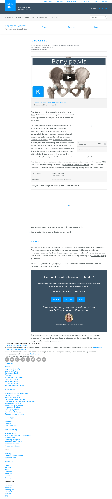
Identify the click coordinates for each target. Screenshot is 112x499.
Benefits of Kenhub (13, 442)
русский (8, 494)
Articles (103, 9)
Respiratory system (14, 406)
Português (9, 490)
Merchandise (10, 458)
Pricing (8, 453)
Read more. (82, 310)
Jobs (7, 469)
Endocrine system (13, 403)
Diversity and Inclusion (15, 350)
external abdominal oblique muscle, (47, 134)
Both (96, 27)
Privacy (8, 478)
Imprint (8, 474)
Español (8, 487)
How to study (71, 1)
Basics (7, 367)
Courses (92, 9)
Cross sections (11, 383)
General (8, 422)
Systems (8, 424)
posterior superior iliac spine (75, 165)
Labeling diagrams (13, 440)
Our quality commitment (16, 345)
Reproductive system (14, 414)
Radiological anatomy (14, 385)
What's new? (48, 1)
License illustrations (14, 456)
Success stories (12, 444)
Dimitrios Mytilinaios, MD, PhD (69, 45)
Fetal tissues (10, 426)
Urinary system (12, 410)
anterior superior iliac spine (88, 162)
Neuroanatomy (11, 381)
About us (9, 461)
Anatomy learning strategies (18, 435)
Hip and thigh (42, 17)
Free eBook (10, 437)
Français (8, 492)
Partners (9, 467)
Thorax (8, 375)
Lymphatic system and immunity (20, 401)
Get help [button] (60, 1)
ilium (33, 115)
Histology (9, 418)
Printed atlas (10, 433)
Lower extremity (12, 371)
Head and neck (11, 379)
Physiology (10, 389)
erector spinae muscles (56, 143)
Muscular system (12, 395)
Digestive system (13, 408)
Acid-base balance (13, 412)
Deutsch (8, 485)
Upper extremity (12, 369)
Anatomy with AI (12, 446)
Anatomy (17, 17)
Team (7, 465)
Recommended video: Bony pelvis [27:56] (50, 102)
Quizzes (71, 27)
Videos (45, 27)
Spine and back (11, 373)
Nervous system (12, 397)
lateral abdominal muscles (55, 131)
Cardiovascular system (15, 399)
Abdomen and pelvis (14, 377)
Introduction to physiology (17, 393)
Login (95, 1)
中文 (6, 496)
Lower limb (29, 17)
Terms (7, 476)
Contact (8, 472)
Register (104, 1)
